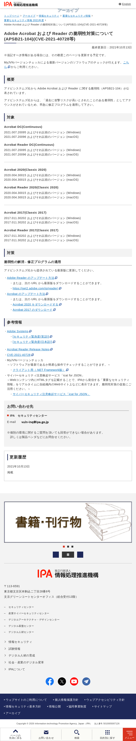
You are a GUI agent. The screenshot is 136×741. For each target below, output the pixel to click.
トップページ (11, 15)
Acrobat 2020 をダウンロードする (36, 304)
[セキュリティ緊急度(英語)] (31, 336)
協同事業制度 (77, 706)
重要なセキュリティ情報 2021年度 (24, 20)
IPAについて (17, 669)
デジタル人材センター (21, 632)
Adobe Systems (17, 331)
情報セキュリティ (49, 15)
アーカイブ (29, 15)
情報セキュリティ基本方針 (23, 706)
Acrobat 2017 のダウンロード (33, 309)
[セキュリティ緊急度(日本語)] (32, 341)
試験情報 (14, 648)
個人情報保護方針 (66, 699)
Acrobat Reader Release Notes (28, 349)
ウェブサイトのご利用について (26, 699)
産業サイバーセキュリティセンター (29, 613)
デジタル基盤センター (21, 626)
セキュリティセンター (21, 607)
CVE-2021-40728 (19, 354)
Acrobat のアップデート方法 (26, 294)
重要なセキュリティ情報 (77, 15)
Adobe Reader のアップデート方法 (30, 277)
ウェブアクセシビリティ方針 (105, 699)
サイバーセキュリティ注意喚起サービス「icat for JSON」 (51, 394)
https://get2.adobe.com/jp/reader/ (35, 288)
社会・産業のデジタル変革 (26, 662)
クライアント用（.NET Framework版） (39, 370)
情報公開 (55, 706)
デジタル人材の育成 (22, 655)
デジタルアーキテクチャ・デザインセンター (34, 619)
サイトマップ (103, 706)
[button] (56, 555)
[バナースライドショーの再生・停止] (68, 555)
